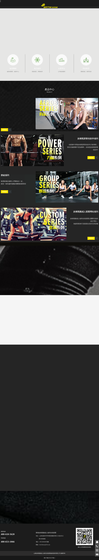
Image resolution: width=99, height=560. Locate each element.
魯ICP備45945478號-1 (49, 558)
